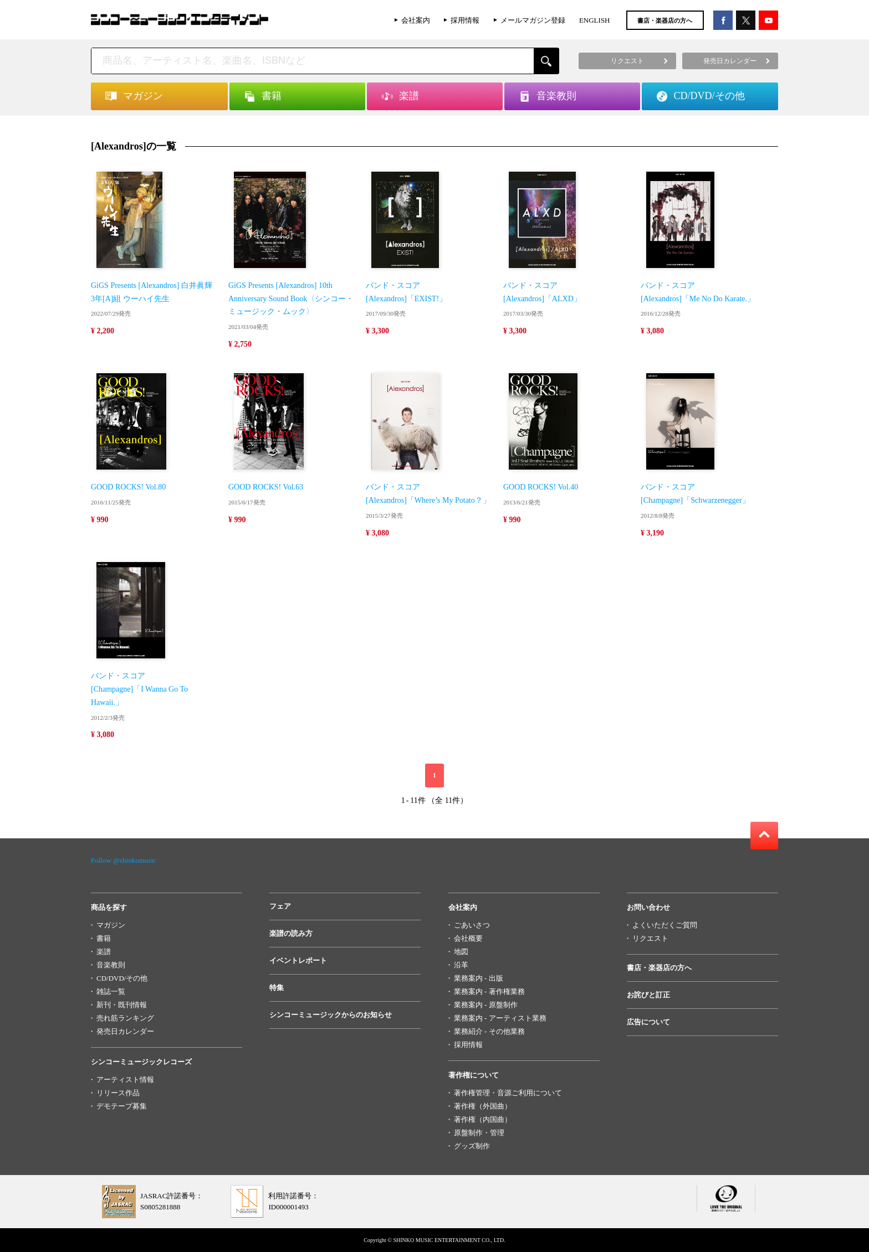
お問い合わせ (648, 907)
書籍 (103, 938)
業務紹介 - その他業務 (489, 1031)
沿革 (461, 965)
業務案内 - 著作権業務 (489, 991)
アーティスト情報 (125, 1079)
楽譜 (103, 951)
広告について (648, 1022)
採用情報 (465, 20)
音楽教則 (110, 965)
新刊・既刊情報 (121, 1005)
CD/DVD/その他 (121, 978)
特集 (276, 987)
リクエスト (650, 938)
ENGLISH (594, 20)
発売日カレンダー (125, 1031)
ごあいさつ (472, 925)
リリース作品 (118, 1093)
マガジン (110, 925)
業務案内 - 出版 (478, 978)
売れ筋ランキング (125, 1018)
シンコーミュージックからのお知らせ (330, 1015)
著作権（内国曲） (483, 1119)
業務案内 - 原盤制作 (486, 1005)
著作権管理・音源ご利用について (508, 1093)
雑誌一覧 (110, 991)
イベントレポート (298, 960)
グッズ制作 (472, 1146)
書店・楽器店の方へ (664, 20)
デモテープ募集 (121, 1106)
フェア (280, 906)
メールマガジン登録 (532, 20)
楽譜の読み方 (291, 933)
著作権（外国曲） (483, 1106)
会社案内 (415, 20)
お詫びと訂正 (648, 995)
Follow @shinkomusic (123, 860)
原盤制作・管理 (479, 1133)
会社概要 (468, 938)
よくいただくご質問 (664, 925)
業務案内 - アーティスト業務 (500, 1018)
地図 (461, 951)
